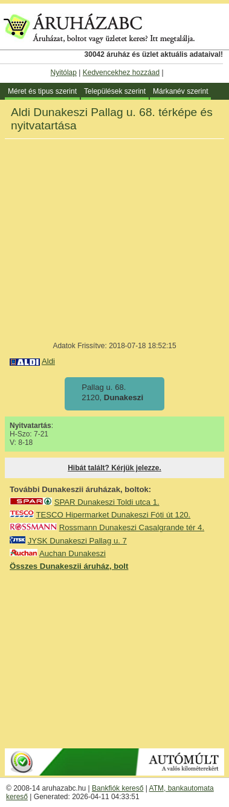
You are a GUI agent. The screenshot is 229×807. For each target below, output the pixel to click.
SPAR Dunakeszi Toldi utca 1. (107, 502)
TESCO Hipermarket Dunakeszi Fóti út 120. (113, 514)
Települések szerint (115, 91)
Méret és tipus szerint (42, 91)
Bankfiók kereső (117, 788)
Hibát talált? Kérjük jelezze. (114, 468)
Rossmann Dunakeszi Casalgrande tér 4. (131, 527)
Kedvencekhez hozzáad (121, 72)
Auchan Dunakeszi (72, 553)
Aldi (48, 361)
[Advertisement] (114, 658)
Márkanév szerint (180, 91)
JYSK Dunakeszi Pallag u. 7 (77, 540)
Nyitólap (64, 72)
